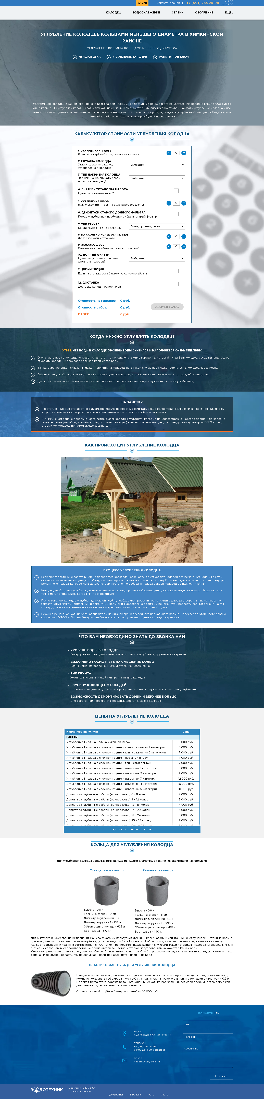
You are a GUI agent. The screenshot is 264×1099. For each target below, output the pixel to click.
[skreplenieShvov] (176, 203)
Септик (177, 12)
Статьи (165, 1095)
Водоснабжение (146, 12)
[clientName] (208, 1024)
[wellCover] (157, 178)
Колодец (113, 12)
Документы (116, 1095)
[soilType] (157, 226)
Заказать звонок (168, 3)
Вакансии (135, 1095)
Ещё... (229, 12)
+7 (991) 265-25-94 (202, 3)
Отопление (204, 12)
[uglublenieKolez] (176, 236)
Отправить (221, 1076)
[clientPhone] (208, 1037)
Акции (142, 3)
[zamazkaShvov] (176, 246)
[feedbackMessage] (208, 1057)
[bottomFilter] (157, 258)
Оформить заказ (167, 307)
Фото (151, 1095)
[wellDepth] (157, 165)
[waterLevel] (176, 153)
